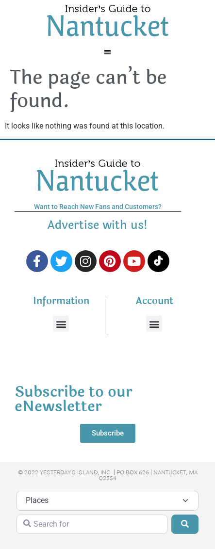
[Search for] (92, 524)
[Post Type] (107, 500)
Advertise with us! (97, 225)
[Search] (184, 524)
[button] (107, 51)
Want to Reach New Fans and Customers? (98, 206)
